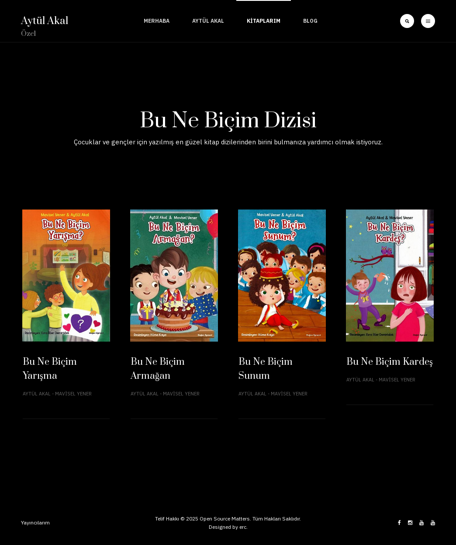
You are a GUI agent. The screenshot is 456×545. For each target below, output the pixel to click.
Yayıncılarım (35, 522)
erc (242, 527)
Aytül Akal (208, 20)
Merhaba (156, 20)
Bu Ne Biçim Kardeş (389, 362)
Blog (310, 20)
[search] (407, 21)
